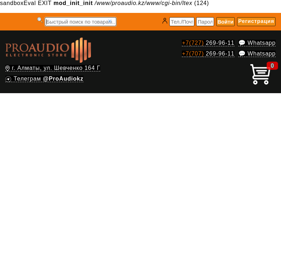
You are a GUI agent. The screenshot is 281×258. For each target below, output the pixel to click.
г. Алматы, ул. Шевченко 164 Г (52, 68)
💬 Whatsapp (257, 43)
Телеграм (44, 79)
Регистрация (256, 21)
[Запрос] (80, 21)
